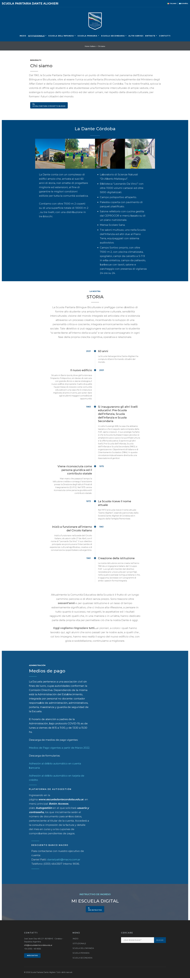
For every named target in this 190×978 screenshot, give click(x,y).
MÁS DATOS (32, 955)
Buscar (159, 940)
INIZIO (23, 36)
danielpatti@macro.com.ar (63, 859)
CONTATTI (164, 36)
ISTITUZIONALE (36, 36)
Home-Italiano (90, 46)
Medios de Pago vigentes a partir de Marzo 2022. (59, 747)
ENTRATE (150, 36)
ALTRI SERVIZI (135, 36)
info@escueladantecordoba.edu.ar (38, 945)
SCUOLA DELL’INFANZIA (61, 36)
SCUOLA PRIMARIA (87, 36)
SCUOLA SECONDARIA (113, 36)
